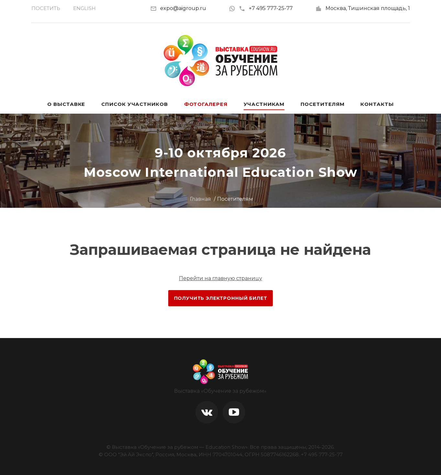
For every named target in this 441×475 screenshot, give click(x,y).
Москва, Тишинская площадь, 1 (367, 8)
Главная (200, 199)
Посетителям (323, 104)
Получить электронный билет (220, 298)
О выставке (66, 104)
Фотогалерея (205, 104)
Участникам (264, 104)
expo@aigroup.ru (183, 8)
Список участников (134, 104)
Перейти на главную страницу (220, 278)
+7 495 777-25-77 (266, 8)
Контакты (376, 104)
